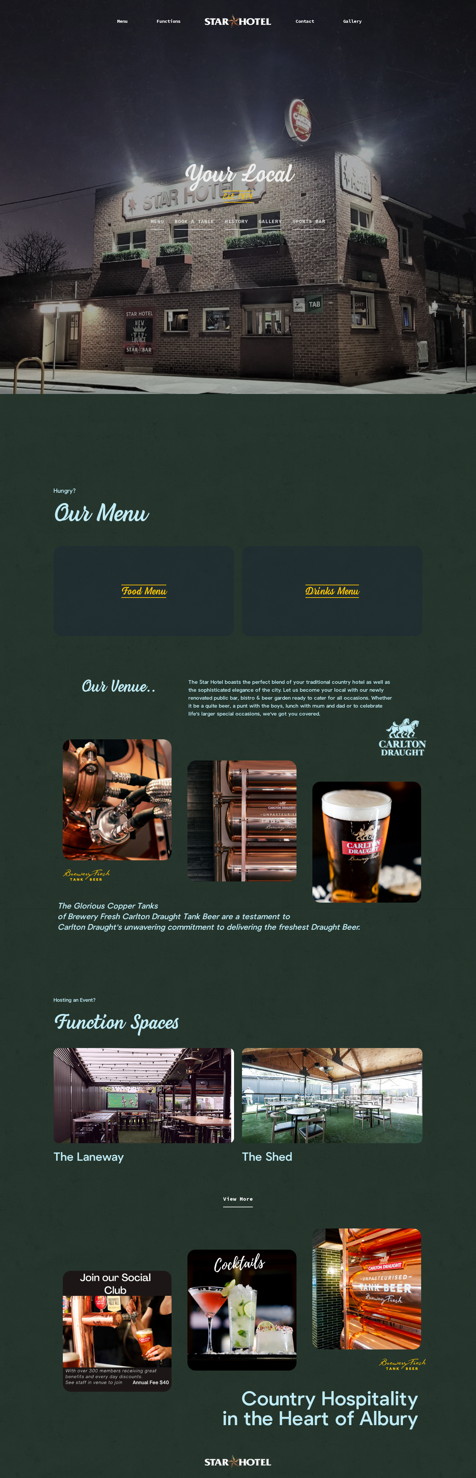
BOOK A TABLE (194, 221)
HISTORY (236, 221)
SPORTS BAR (308, 221)
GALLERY (270, 221)
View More (238, 1198)
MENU (157, 221)
